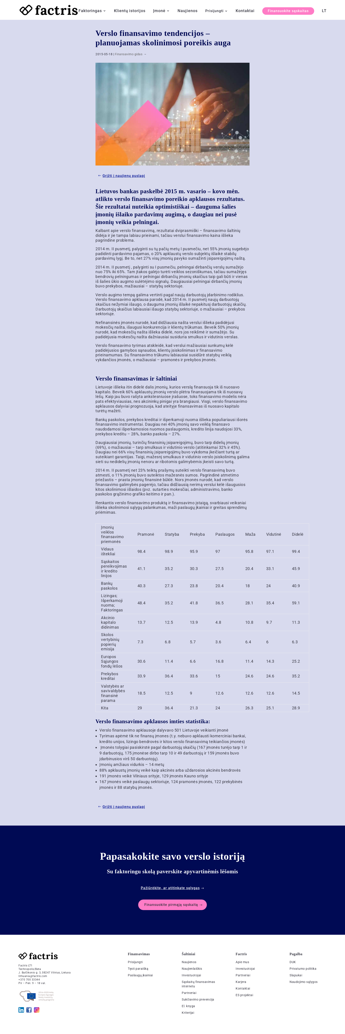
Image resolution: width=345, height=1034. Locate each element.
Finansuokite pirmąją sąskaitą (171, 905)
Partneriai (189, 993)
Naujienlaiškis (192, 968)
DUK (293, 962)
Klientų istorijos (129, 11)
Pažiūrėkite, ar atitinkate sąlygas (170, 888)
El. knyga (188, 1006)
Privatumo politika (303, 968)
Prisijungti (214, 11)
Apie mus (242, 962)
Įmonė (159, 11)
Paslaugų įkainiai (140, 975)
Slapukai (296, 975)
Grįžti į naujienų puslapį (124, 176)
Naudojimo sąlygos (304, 982)
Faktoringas (90, 11)
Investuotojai (191, 975)
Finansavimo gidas (129, 54)
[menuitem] (324, 14)
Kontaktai (245, 11)
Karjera (241, 982)
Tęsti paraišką (138, 968)
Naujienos (188, 11)
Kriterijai (188, 1012)
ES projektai (244, 995)
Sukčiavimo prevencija (198, 999)
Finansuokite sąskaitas (288, 11)
